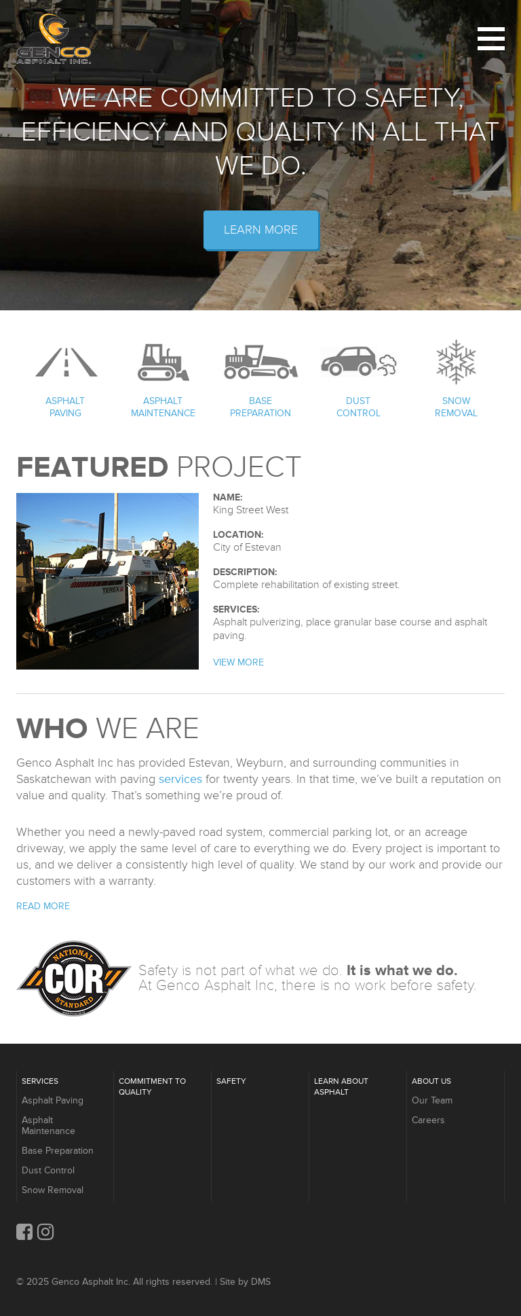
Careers (428, 1120)
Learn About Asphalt (341, 1086)
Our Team (432, 1100)
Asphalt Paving (65, 407)
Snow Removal (456, 407)
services (180, 778)
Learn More (261, 229)
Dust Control (358, 407)
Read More (43, 906)
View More (238, 662)
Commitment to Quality (152, 1086)
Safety (231, 1081)
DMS (261, 1281)
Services (40, 1081)
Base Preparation (260, 407)
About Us (431, 1081)
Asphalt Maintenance (163, 407)
